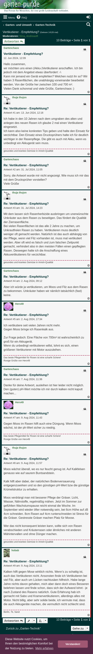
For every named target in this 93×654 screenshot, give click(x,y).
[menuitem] (21, 18)
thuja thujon (19, 97)
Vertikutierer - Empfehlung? (21, 32)
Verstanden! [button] (73, 644)
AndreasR (32, 36)
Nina (22, 36)
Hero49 (19, 303)
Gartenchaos (11, 48)
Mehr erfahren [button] (44, 648)
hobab (15, 550)
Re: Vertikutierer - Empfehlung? (26, 108)
